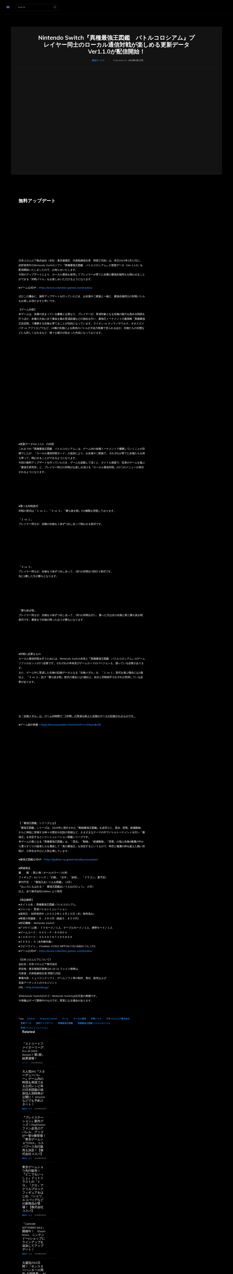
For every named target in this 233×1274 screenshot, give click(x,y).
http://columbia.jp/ (37, 987)
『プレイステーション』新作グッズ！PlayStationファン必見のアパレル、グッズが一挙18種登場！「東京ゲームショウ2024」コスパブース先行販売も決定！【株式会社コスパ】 (34, 1136)
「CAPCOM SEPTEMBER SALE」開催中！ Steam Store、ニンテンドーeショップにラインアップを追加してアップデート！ (34, 1237)
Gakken (31, 1018)
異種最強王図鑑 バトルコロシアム (94, 1023)
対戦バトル (96, 1018)
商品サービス (98, 60)
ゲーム (65, 1018)
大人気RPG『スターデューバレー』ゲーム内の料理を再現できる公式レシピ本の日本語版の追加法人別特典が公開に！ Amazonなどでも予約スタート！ (33, 1088)
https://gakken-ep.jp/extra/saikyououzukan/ (71, 859)
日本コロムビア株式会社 (118, 1018)
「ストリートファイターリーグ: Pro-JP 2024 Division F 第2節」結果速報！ (33, 1051)
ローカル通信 (79, 1018)
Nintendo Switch (48, 1018)
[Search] (54, 7)
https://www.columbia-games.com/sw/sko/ (65, 287)
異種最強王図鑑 (65, 1023)
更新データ (26, 1023)
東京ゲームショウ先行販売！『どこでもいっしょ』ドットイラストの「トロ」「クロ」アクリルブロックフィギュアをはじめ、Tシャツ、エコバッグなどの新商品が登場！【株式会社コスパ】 (33, 1189)
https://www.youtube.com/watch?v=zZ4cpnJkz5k (71, 724)
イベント (25, 1063)
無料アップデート (44, 1023)
